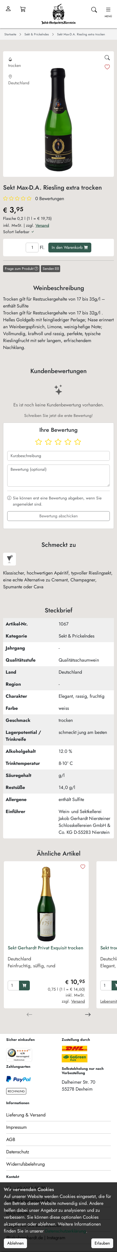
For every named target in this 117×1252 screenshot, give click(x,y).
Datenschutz (17, 1151)
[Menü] (29, 1051)
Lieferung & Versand (26, 1115)
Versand (42, 225)
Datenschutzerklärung (65, 1231)
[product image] (46, 903)
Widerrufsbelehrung (25, 1164)
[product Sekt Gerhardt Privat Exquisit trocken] (46, 962)
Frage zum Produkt (21, 268)
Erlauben (102, 1243)
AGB (10, 1139)
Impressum (16, 1127)
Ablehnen (15, 1243)
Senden (51, 268)
